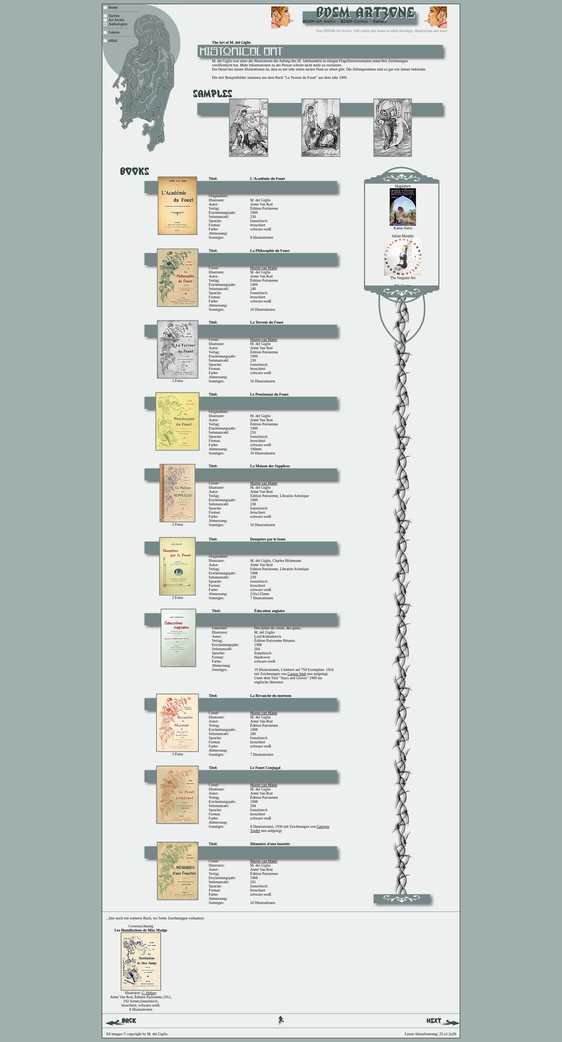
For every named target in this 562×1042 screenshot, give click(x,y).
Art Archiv (117, 20)
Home (113, 7)
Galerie (114, 32)
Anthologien (118, 24)
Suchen (114, 16)
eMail (113, 40)
